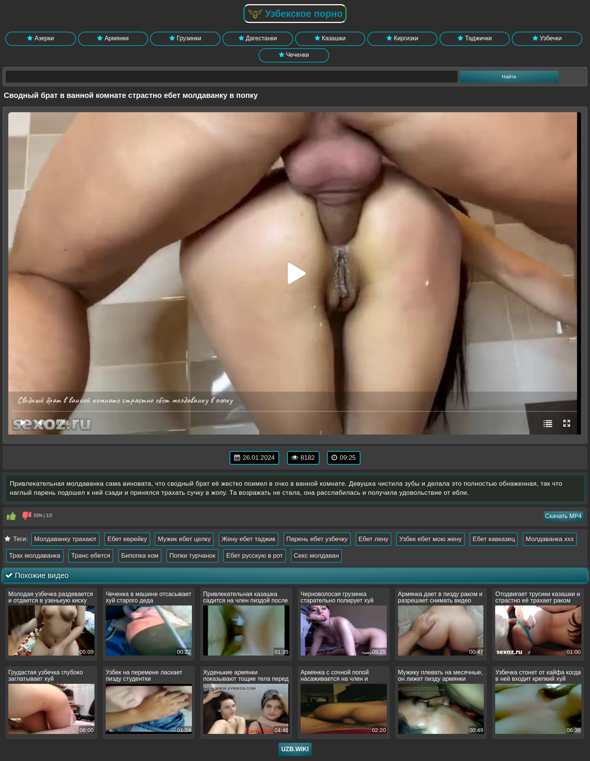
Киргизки (402, 38)
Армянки (112, 38)
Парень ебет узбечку (317, 539)
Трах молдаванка (35, 555)
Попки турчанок (192, 555)
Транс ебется (90, 555)
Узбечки (547, 38)
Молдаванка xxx (550, 539)
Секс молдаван (316, 555)
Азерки (40, 38)
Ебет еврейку (127, 539)
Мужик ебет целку (184, 539)
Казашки (330, 38)
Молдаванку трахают (65, 539)
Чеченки (294, 55)
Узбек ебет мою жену (430, 539)
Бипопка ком (139, 555)
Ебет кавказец (494, 539)
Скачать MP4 (563, 516)
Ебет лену (374, 539)
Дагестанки (258, 38)
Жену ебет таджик (248, 539)
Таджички (475, 38)
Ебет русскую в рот (254, 555)
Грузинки (185, 38)
